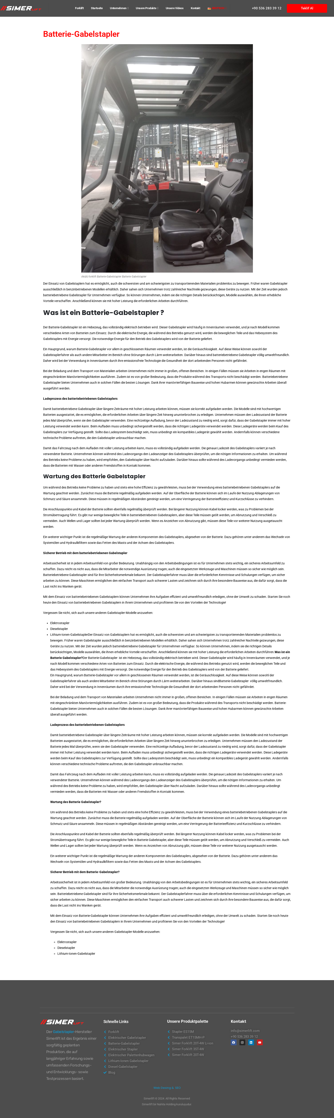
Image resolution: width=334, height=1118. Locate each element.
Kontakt (195, 8)
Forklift (79, 8)
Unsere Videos (175, 8)
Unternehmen (118, 8)
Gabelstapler (63, 1031)
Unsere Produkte (146, 8)
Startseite (97, 8)
